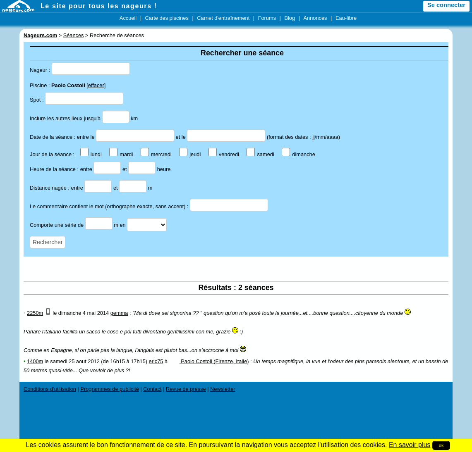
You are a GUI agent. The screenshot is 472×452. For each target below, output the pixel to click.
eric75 (156, 361)
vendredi (223, 154)
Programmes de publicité (109, 389)
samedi (260, 154)
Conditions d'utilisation (50, 389)
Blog (289, 18)
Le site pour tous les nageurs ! (99, 6)
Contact (152, 389)
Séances (73, 35)
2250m (35, 313)
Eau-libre (346, 18)
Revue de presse (186, 389)
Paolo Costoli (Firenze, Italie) (209, 361)
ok (441, 445)
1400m (35, 361)
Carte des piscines (167, 18)
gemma (119, 313)
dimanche (298, 154)
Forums (267, 18)
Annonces (315, 18)
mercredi (156, 154)
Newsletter (222, 389)
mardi (121, 154)
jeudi (190, 154)
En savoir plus (410, 444)
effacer (96, 85)
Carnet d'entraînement (223, 18)
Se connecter (446, 5)
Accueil (128, 18)
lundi (91, 154)
